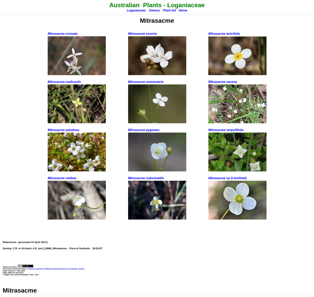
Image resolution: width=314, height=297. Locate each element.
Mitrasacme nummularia (146, 81)
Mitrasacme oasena (222, 81)
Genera (154, 10)
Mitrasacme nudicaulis (64, 81)
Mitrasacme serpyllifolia (225, 130)
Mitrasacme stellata (62, 178)
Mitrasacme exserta (142, 33)
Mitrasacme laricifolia (224, 33)
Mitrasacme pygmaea (144, 130)
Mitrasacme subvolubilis (146, 178)
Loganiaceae (136, 10)
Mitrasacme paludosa (63, 130)
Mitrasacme (227, 178)
